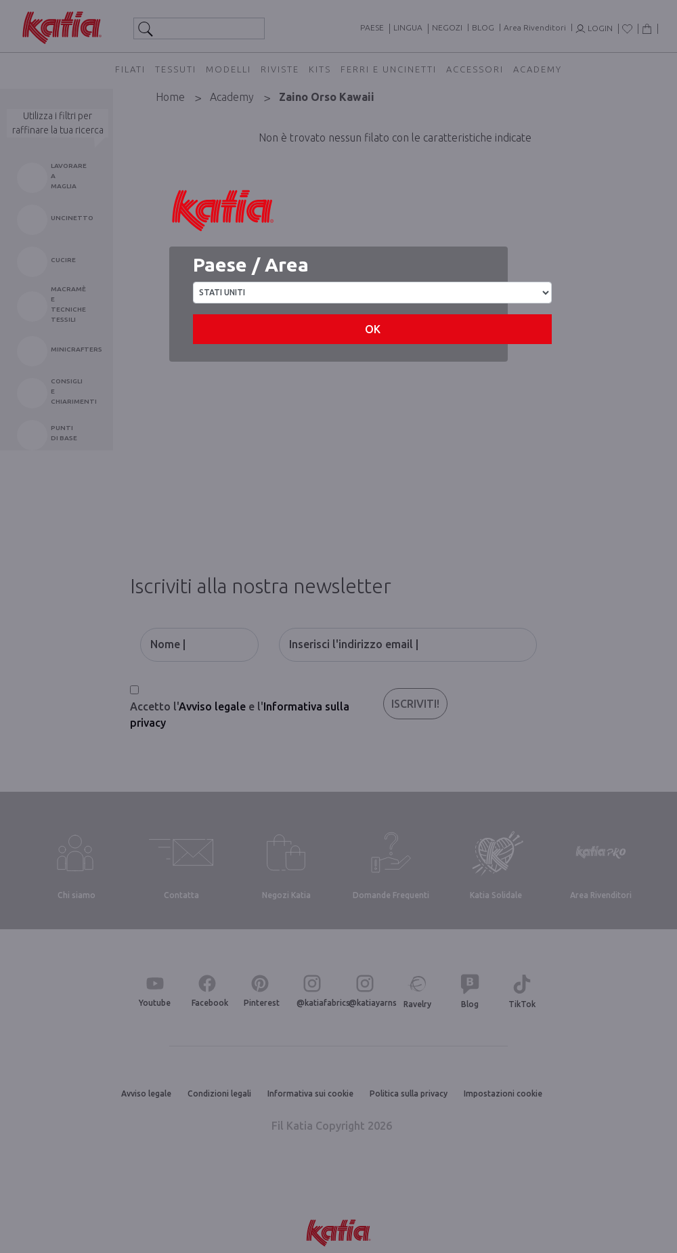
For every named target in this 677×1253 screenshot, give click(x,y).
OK (372, 329)
